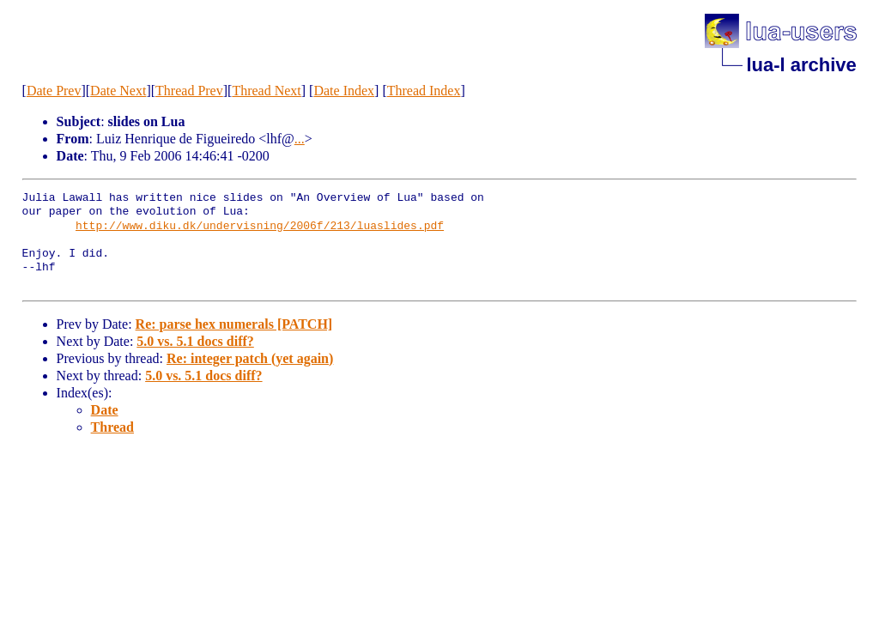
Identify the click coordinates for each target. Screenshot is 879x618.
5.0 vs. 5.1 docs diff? (194, 341)
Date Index (343, 90)
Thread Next (266, 90)
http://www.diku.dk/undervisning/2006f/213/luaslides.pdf (260, 226)
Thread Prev (189, 90)
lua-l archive (801, 65)
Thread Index (424, 90)
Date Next (118, 90)
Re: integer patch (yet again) (250, 358)
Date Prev (54, 90)
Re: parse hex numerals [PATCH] (234, 324)
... (299, 138)
